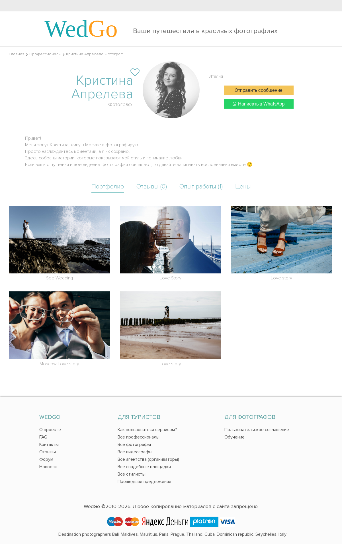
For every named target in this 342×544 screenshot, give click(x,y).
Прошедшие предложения (144, 481)
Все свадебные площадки (144, 467)
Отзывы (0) (151, 186)
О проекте (50, 430)
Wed (81, 28)
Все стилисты (132, 474)
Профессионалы (45, 54)
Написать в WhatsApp (258, 104)
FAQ (43, 437)
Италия (216, 76)
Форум (46, 459)
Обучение (234, 437)
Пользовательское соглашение (256, 430)
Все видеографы (135, 452)
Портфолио (107, 186)
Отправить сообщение (258, 91)
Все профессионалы (138, 437)
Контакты (49, 444)
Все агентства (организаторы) (148, 459)
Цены (243, 186)
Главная (16, 54)
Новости (48, 467)
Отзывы (47, 452)
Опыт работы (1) (201, 186)
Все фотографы (134, 444)
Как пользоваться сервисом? (147, 430)
